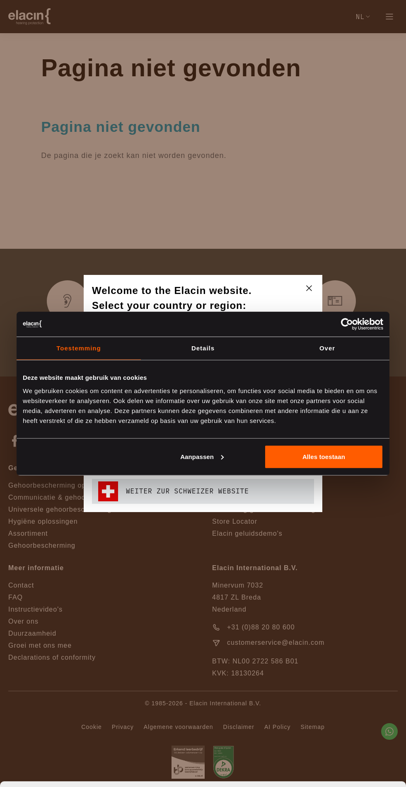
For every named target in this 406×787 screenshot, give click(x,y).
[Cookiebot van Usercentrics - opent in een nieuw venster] (347, 324)
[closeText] (309, 288)
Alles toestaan (323, 456)
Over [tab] (327, 348)
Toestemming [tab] (78, 348)
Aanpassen (202, 456)
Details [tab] (203, 348)
